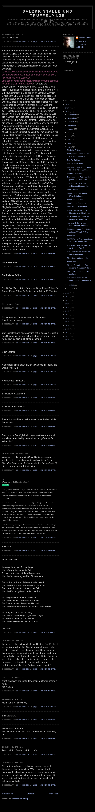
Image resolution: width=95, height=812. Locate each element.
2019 (67, 307)
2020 (67, 304)
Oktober (71, 122)
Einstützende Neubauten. (77, 207)
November (72, 118)
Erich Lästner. (72, 190)
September (72, 125)
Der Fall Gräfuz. (73, 160)
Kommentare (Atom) (20, 799)
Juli (69, 132)
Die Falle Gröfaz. (74, 150)
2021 (67, 300)
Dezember (72, 115)
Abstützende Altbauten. (76, 200)
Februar (71, 285)
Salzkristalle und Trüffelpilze (48, 13)
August (71, 129)
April (70, 143)
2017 (67, 315)
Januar (70, 288)
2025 (67, 108)
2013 (67, 329)
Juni (69, 136)
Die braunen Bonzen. (75, 173)
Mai (69, 140)
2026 (67, 104)
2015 (67, 322)
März (70, 147)
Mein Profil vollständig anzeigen (81, 44)
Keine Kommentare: (47, 41)
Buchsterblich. (72, 261)
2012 (67, 333)
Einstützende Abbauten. (76, 203)
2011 (67, 336)
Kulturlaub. (71, 235)
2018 (67, 311)
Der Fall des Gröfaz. (75, 164)
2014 (67, 325)
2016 (67, 318)
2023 (67, 293)
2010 (67, 340)
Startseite (31, 794)
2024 (67, 111)
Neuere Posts (7, 794)
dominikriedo (85, 37)
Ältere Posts (53, 794)
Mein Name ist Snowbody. (77, 258)
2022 (67, 297)
